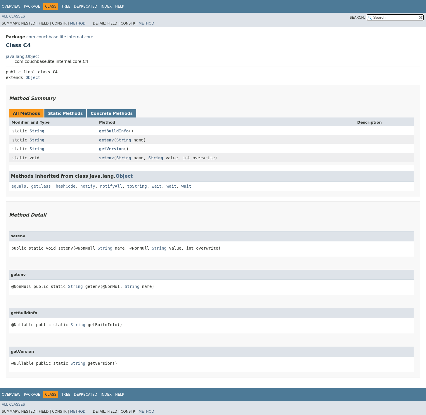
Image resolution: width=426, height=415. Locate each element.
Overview (11, 6)
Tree (65, 6)
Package (32, 6)
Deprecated (85, 6)
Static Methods (65, 113)
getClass (41, 186)
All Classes (13, 16)
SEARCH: (357, 17)
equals (18, 186)
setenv (106, 157)
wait (157, 186)
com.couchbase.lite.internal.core (59, 36)
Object (32, 77)
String (37, 131)
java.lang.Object (22, 56)
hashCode (65, 186)
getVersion (111, 148)
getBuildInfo (114, 131)
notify (87, 186)
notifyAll (111, 186)
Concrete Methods (112, 113)
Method (78, 23)
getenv (106, 140)
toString (137, 186)
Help (119, 6)
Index (106, 6)
